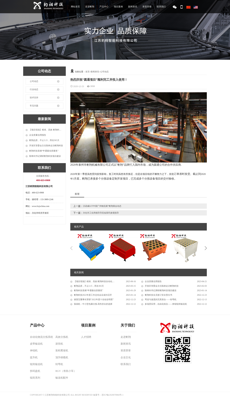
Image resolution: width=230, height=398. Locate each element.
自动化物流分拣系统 (41, 337)
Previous (71, 248)
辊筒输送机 (36, 364)
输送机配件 (61, 377)
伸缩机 (34, 350)
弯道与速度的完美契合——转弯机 (160, 299)
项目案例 (118, 6)
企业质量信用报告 (37, 135)
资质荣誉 (146, 6)
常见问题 (34, 106)
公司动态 (34, 81)
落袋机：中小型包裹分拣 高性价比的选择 (93, 304)
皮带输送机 (36, 343)
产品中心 (104, 6)
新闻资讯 (132, 6)
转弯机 (59, 364)
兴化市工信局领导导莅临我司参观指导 (101, 213)
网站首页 (75, 6)
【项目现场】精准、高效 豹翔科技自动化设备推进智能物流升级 (46, 130)
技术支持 (34, 97)
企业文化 (126, 357)
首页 (87, 72)
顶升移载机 (61, 357)
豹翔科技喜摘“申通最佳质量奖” (43, 151)
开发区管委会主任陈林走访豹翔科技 (46, 145)
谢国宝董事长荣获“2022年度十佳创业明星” (94, 299)
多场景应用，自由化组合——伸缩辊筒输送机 (166, 304)
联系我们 (161, 6)
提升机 (34, 357)
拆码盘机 (35, 371)
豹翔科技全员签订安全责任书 (158, 295)
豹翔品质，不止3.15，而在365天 (44, 140)
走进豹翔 (89, 6)
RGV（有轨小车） (65, 371)
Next (206, 248)
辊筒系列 (35, 377)
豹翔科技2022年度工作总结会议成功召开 (93, 295)
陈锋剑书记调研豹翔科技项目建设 (45, 156)
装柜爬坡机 (61, 350)
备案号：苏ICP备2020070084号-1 (108, 395)
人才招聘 (86, 337)
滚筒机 (59, 343)
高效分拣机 (61, 337)
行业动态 (34, 89)
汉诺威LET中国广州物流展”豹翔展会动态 (102, 206)
